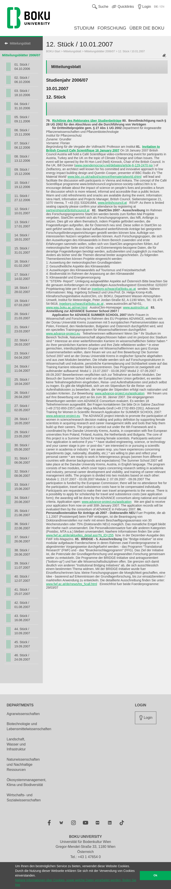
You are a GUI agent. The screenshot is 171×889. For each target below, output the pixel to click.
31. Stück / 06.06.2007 (22, 460)
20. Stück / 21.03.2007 (22, 316)
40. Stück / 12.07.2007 (22, 578)
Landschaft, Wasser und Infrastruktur (16, 744)
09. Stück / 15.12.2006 (22, 172)
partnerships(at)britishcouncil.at (68, 210)
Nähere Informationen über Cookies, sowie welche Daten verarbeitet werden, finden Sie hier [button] (75, 882)
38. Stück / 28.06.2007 (22, 552)
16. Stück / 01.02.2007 (22, 263)
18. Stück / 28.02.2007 (22, 290)
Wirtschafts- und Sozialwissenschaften (24, 797)
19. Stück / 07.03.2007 (22, 303)
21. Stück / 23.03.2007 (22, 329)
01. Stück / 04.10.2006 (22, 67)
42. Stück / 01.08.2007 (22, 605)
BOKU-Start (53, 51)
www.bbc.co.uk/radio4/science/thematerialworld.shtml (104, 176)
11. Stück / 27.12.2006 (22, 198)
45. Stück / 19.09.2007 (22, 644)
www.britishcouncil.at (112, 202)
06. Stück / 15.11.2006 (22, 132)
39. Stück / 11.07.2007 (22, 565)
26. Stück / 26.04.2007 (22, 395)
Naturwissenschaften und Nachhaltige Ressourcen (23, 765)
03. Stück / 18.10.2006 (22, 93)
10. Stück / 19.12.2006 (22, 185)
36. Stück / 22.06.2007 (22, 526)
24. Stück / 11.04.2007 (22, 368)
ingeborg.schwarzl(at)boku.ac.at (114, 289)
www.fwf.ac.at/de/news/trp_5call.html (71, 584)
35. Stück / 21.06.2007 (22, 513)
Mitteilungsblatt (20, 43)
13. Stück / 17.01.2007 (22, 224)
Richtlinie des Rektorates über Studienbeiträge (86, 120)
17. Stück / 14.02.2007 (22, 277)
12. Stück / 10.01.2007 (22, 211)
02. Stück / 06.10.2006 (22, 80)
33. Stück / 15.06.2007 (22, 487)
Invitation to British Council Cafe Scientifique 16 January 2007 (103, 148)
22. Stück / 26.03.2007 (22, 342)
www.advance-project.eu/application (120, 393)
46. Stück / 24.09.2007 (22, 657)
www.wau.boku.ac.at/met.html (66, 307)
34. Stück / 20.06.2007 (22, 500)
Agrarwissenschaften (23, 714)
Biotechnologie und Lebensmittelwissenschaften (29, 726)
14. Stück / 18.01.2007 (22, 237)
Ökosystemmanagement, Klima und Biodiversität (26, 782)
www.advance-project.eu (63, 333)
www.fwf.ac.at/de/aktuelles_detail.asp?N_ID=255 (80, 535)
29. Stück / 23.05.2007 (22, 434)
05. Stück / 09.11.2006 (22, 119)
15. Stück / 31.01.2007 (22, 250)
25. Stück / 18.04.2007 (22, 382)
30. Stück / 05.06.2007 (22, 447)
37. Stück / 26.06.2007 (22, 539)
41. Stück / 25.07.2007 (22, 592)
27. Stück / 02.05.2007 (22, 408)
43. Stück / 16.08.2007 (22, 618)
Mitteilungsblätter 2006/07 (21, 55)
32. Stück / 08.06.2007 (22, 473)
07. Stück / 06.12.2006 (22, 145)
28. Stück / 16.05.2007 (22, 421)
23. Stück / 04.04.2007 (22, 355)
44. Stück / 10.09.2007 (22, 631)
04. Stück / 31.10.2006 (22, 106)
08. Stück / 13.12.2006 (22, 158)
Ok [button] (155, 875)
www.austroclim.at (135, 307)
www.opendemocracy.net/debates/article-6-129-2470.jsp (114, 165)
